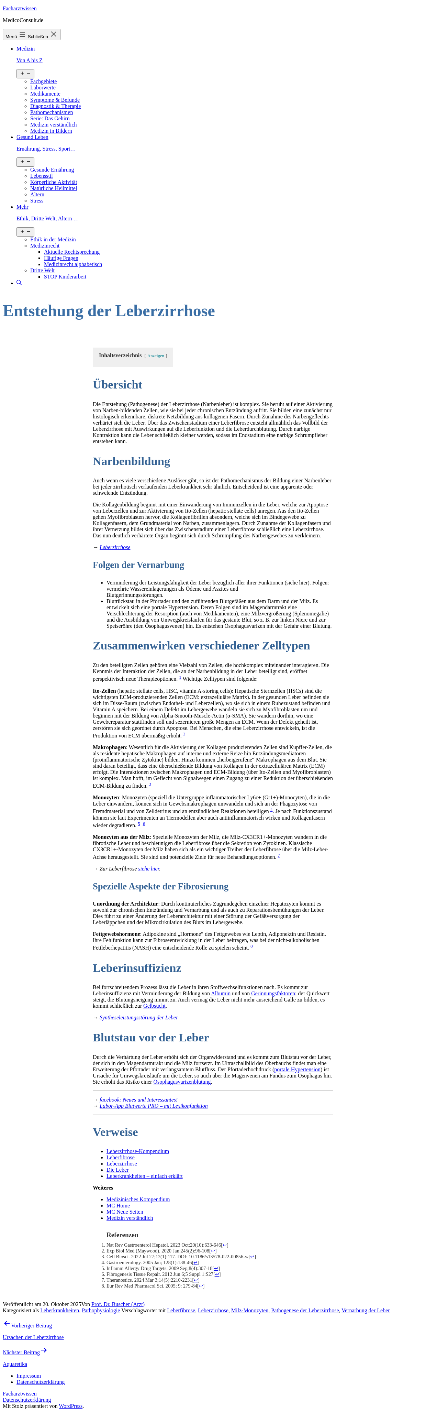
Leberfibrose (120, 1157)
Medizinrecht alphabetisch (73, 264)
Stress (36, 201)
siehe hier (148, 869)
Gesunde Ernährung (52, 170)
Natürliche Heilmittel (53, 188)
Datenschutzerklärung (27, 1400)
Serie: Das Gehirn (50, 118)
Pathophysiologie (101, 1310)
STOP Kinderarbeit (65, 277)
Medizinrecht (44, 246)
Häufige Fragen (61, 258)
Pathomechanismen (51, 112)
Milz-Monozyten (249, 1310)
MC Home (118, 1205)
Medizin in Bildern (51, 131)
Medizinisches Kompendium (138, 1199)
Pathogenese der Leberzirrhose (305, 1310)
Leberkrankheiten (59, 1310)
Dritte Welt (42, 270)
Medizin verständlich (53, 125)
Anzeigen (155, 355)
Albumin (221, 993)
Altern (37, 194)
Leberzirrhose (121, 1164)
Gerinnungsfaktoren (273, 993)
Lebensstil (41, 176)
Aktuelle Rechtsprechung (72, 252)
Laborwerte (43, 87)
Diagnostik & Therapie (55, 106)
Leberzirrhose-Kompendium (137, 1151)
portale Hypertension (297, 1069)
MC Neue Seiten (124, 1212)
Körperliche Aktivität (53, 182)
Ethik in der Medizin (53, 239)
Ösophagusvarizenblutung (182, 1082)
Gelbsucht (154, 1006)
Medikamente (45, 94)
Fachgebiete (43, 81)
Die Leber (117, 1170)
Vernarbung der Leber (365, 1310)
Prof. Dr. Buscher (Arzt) (118, 1304)
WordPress (70, 1406)
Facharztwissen (20, 8)
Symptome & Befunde (55, 100)
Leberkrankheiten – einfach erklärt (144, 1176)
